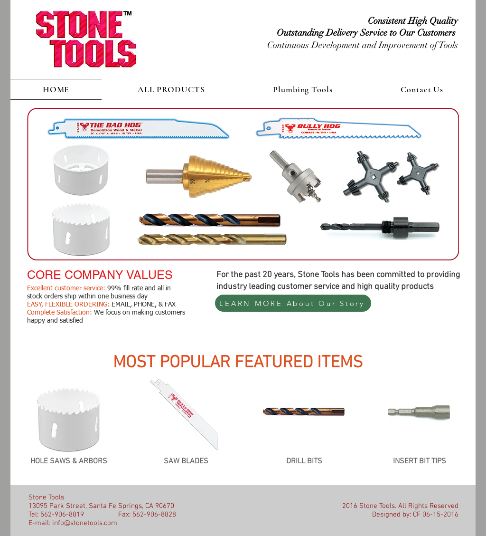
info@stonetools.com (84, 523)
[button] (171, 89)
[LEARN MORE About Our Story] (293, 303)
